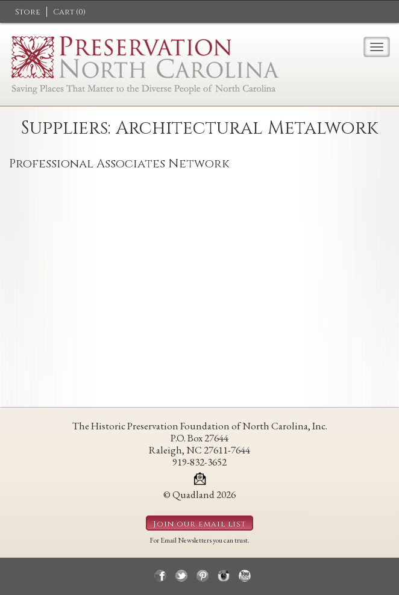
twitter (181, 576)
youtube (245, 576)
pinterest (202, 576)
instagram (224, 576)
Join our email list (199, 524)
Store (27, 12)
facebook (160, 576)
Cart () (69, 12)
